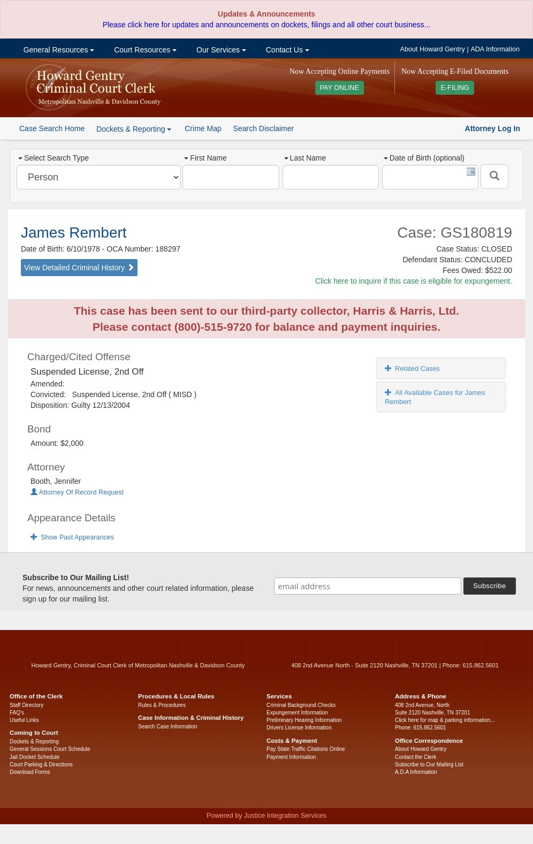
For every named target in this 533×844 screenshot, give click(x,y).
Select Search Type (53, 158)
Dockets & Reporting (34, 741)
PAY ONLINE (340, 88)
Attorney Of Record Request (77, 492)
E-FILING (454, 88)
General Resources (57, 49)
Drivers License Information (299, 728)
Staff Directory (26, 705)
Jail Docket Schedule (34, 757)
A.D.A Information (416, 772)
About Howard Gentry (432, 49)
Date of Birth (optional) (424, 158)
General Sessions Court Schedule (50, 749)
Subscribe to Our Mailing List (429, 764)
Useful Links (24, 720)
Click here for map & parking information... (445, 720)
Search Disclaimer (263, 128)
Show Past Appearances (72, 537)
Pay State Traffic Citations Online (305, 749)
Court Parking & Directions (41, 764)
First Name (205, 158)
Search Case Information (167, 726)
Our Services (220, 49)
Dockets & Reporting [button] (133, 129)
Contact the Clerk (415, 757)
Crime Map (203, 128)
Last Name (305, 158)
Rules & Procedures (162, 705)
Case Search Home (52, 128)
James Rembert (74, 232)
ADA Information (495, 49)
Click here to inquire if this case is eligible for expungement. (413, 281)
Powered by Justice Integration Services (266, 815)
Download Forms (30, 772)
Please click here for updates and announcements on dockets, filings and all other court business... (266, 24)
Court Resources (144, 49)
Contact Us (286, 49)
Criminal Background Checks (301, 705)
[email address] (367, 586)
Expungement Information (297, 713)
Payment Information (291, 757)
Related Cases (412, 368)
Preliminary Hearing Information (304, 720)
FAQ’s (17, 713)
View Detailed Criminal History (79, 267)
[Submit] (494, 176)
